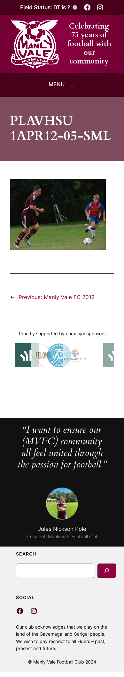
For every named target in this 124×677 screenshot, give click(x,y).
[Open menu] (62, 85)
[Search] (106, 571)
